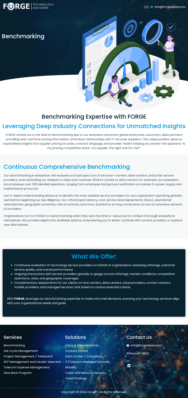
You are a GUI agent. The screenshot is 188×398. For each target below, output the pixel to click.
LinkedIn (134, 365)
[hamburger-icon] (146, 7)
